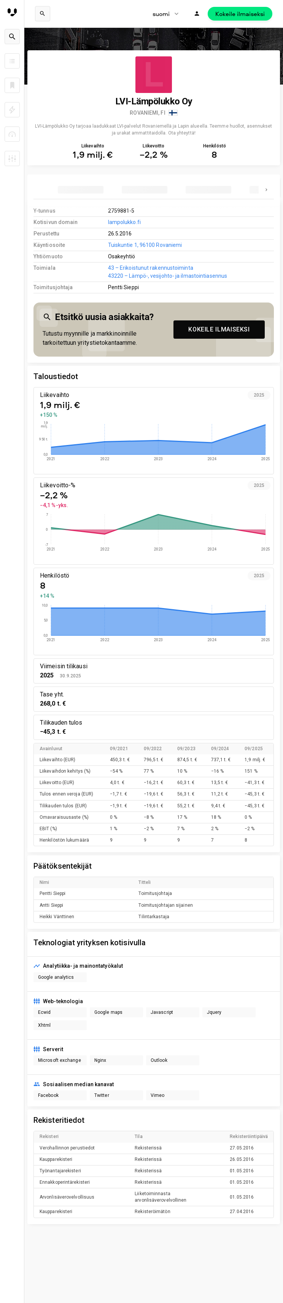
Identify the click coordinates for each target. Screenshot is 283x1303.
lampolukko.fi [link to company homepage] (124, 222)
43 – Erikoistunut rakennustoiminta (150, 268)
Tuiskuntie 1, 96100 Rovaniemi (145, 245)
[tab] (81, 190)
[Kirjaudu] (197, 13)
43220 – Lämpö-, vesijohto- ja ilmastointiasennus (167, 276)
